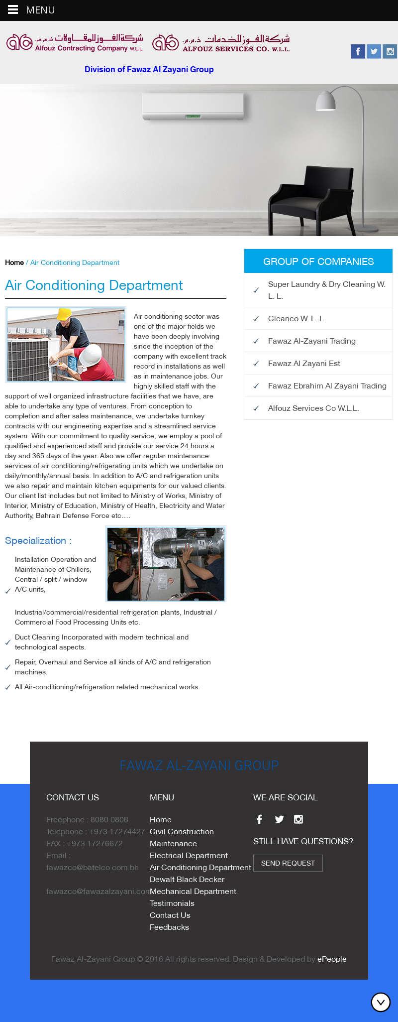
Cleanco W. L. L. (297, 318)
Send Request (288, 863)
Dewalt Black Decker (187, 879)
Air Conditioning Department (200, 867)
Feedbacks (169, 926)
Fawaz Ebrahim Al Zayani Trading (327, 385)
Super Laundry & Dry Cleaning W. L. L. (327, 289)
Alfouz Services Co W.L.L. (313, 407)
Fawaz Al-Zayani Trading (312, 340)
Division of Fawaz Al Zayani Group (149, 70)
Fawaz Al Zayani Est (304, 363)
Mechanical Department (193, 890)
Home (14, 262)
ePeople (332, 958)
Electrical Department (189, 855)
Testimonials (172, 902)
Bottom (383, 1002)
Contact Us (170, 914)
